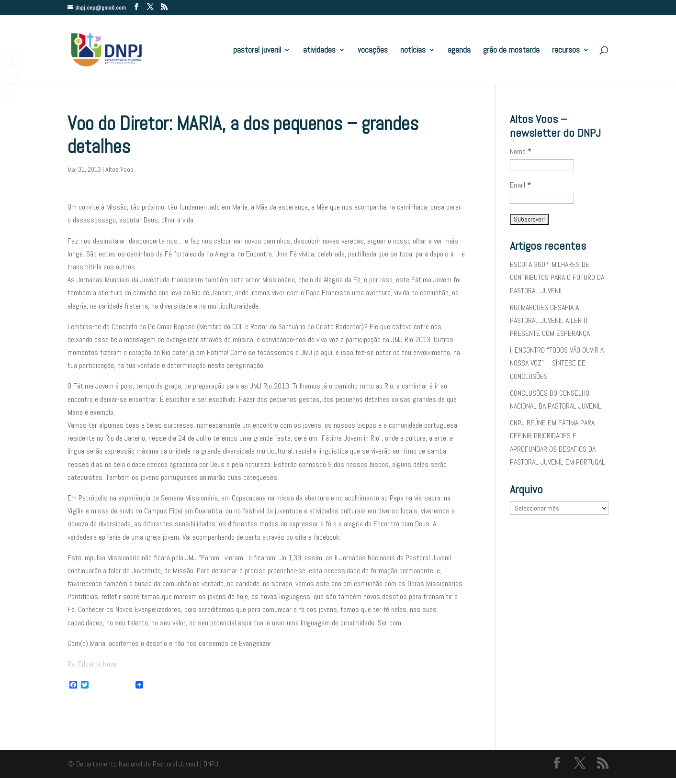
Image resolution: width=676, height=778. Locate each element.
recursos (566, 50)
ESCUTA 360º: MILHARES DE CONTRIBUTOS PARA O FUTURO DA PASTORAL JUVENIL (557, 277)
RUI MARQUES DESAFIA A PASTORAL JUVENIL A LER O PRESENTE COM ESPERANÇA (550, 320)
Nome (520, 151)
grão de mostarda (511, 50)
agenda (459, 50)
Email (520, 185)
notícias (413, 50)
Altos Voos (119, 169)
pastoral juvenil (257, 50)
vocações (373, 50)
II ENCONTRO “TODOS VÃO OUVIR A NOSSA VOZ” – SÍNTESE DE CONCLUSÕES (557, 363)
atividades (319, 50)
